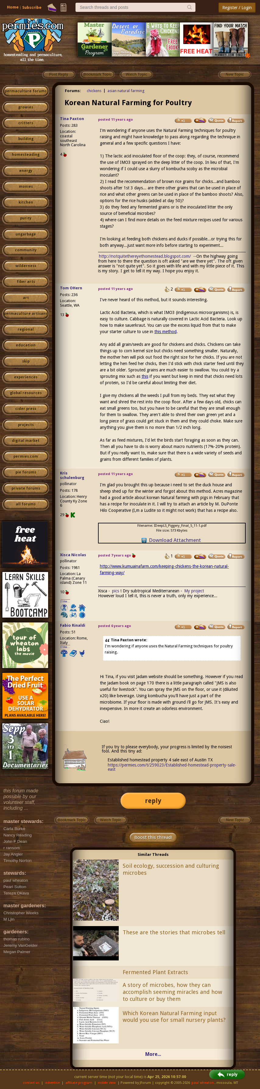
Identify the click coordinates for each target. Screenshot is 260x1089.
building (25, 139)
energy (25, 171)
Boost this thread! (153, 837)
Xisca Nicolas (73, 555)
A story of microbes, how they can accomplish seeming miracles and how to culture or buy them (172, 992)
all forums (26, 504)
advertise (52, 1083)
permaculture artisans (25, 314)
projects (26, 425)
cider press (25, 409)
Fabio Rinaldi (72, 625)
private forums (26, 488)
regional (26, 329)
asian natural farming (126, 90)
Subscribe (31, 7)
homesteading (26, 155)
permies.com (25, 456)
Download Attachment (175, 540)
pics (115, 590)
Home (13, 7)
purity (25, 218)
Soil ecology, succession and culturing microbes (171, 869)
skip (26, 361)
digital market (26, 441)
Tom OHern (71, 288)
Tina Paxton (72, 118)
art (26, 298)
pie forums (26, 472)
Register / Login (237, 7)
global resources (26, 393)
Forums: (73, 90)
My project (194, 590)
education (26, 345)
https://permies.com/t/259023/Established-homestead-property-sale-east (172, 767)
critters (25, 123)
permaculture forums (26, 91)
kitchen (26, 202)
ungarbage (26, 234)
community (26, 250)
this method (165, 331)
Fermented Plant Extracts (155, 972)
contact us (31, 1083)
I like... (65, 601)
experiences (25, 377)
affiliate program (78, 1083)
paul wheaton (202, 1083)
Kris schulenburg (72, 475)
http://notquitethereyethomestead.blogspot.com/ (145, 256)
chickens (94, 90)
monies (26, 186)
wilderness (26, 266)
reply (153, 801)
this (145, 376)
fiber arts (26, 282)
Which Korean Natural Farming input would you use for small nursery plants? (174, 1016)
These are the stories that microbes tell (174, 932)
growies (25, 107)
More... (153, 1054)
